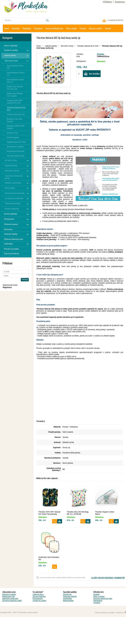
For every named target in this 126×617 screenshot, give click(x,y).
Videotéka (15, 28)
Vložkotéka (67, 598)
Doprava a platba (95, 28)
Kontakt (108, 28)
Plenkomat (67, 594)
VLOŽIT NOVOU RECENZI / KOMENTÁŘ (108, 578)
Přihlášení (107, 2)
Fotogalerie (38, 28)
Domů (6, 28)
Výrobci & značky (39, 601)
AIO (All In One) (67, 46)
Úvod (38, 46)
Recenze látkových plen (54, 28)
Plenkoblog (26, 28)
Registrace (120, 2)
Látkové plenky (51, 46)
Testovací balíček (70, 596)
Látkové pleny (38, 594)
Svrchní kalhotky (39, 596)
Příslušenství (38, 598)
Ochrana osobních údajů (12, 601)
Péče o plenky (71, 28)
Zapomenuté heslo (10, 285)
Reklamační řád (8, 596)
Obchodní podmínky (10, 598)
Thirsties (100, 54)
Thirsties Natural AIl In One (87, 46)
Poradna (83, 28)
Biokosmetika (68, 601)
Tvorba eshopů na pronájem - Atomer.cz (110, 612)
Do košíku (94, 73)
